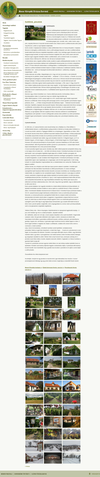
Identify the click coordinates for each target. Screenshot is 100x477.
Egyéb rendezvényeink (10, 65)
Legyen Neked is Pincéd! (10, 105)
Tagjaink (5, 28)
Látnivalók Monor (8, 117)
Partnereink (6, 112)
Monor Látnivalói (8, 122)
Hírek (4, 23)
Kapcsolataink (7, 115)
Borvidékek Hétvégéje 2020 (11, 76)
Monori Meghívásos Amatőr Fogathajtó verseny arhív (11, 73)
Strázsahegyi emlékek (9, 25)
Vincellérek (6, 43)
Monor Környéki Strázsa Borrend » (30, 15)
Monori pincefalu (59, 11)
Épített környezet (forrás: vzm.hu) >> (53, 267)
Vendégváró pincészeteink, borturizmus (11, 49)
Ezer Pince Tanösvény (9, 82)
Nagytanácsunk (8, 30)
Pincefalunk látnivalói (9, 120)
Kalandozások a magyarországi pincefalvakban (12, 109)
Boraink (5, 58)
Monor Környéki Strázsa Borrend (33, 12)
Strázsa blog (6, 130)
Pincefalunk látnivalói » (44, 15)
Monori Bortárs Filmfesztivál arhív (13, 70)
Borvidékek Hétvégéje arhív (11, 68)
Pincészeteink (7, 46)
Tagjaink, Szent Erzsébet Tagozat (13, 40)
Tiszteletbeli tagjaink (9, 38)
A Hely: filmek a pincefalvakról (8, 134)
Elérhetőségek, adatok (91, 11)
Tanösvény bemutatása (10, 85)
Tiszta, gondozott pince (10, 79)
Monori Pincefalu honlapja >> (33, 267)
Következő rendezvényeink (11, 63)
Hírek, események (8, 91)
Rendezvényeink (8, 60)
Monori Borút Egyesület (10, 103)
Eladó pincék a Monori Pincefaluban (10, 95)
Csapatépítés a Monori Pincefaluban (10, 88)
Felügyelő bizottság (9, 33)
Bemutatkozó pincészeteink (11, 55)
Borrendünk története (74, 11)
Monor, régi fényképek (10, 127)
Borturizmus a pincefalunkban (12, 52)
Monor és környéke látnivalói (11, 125)
